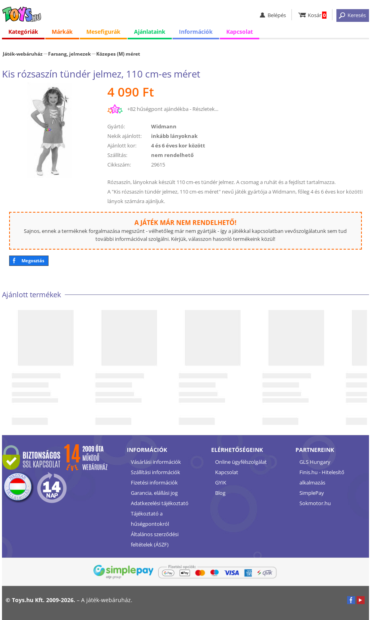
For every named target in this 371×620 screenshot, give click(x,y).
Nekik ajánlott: (124, 136)
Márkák (62, 31)
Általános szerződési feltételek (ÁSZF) (155, 539)
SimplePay (311, 492)
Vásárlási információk (156, 461)
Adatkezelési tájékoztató (159, 503)
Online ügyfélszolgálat (241, 461)
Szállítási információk (155, 472)
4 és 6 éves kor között (178, 145)
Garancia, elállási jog (154, 492)
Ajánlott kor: (121, 145)
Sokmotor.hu (315, 503)
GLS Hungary (314, 461)
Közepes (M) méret (118, 53)
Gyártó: (116, 126)
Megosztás (32, 261)
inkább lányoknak (174, 136)
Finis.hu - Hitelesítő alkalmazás (321, 477)
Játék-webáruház (23, 53)
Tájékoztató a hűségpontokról (150, 518)
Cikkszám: (119, 164)
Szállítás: (117, 155)
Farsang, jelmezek (69, 53)
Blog (220, 492)
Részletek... (205, 108)
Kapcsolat (239, 31)
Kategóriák (23, 31)
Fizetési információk (154, 482)
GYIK (220, 482)
